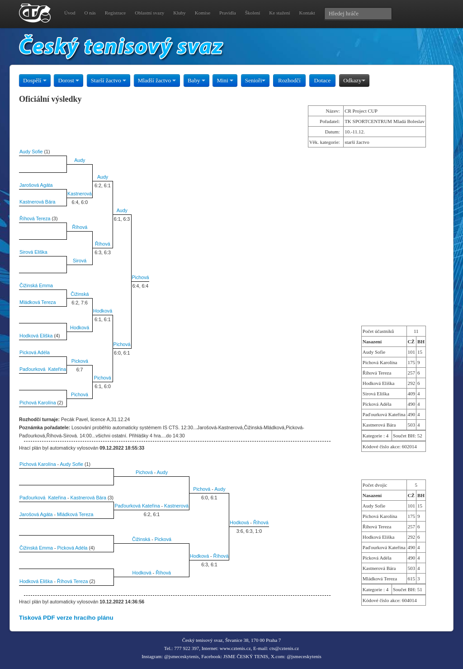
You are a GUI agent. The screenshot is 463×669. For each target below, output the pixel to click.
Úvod (69, 12)
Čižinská (80, 294)
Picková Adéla (34, 352)
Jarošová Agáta (35, 185)
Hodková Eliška (35, 335)
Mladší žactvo (157, 80)
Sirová (79, 260)
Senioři (255, 80)
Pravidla (227, 12)
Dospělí (35, 80)
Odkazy (354, 80)
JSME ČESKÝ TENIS (245, 656)
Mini (225, 80)
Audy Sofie (31, 151)
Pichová (140, 277)
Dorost (68, 80)
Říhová (79, 227)
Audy (79, 160)
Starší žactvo (108, 80)
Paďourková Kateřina (42, 369)
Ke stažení (279, 12)
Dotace (322, 80)
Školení (252, 12)
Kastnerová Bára (37, 201)
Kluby (179, 12)
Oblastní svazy (149, 12)
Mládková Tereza (37, 302)
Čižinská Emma (36, 285)
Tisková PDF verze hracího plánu (66, 617)
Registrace (115, 12)
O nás (89, 12)
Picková (79, 361)
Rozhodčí (289, 80)
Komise (202, 12)
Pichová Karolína (37, 402)
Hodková (102, 310)
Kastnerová (79, 193)
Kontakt (307, 12)
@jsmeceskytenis (181, 656)
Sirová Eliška (33, 252)
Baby (196, 80)
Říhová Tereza (35, 218)
